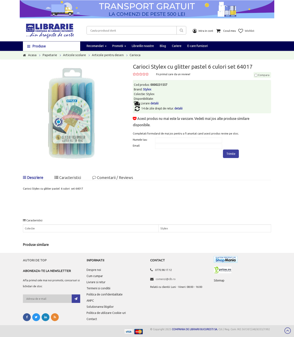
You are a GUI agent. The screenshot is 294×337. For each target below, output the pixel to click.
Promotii (117, 46)
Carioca (135, 55)
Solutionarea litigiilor (100, 306)
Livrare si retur (96, 282)
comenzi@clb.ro (166, 278)
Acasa (32, 55)
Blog (163, 46)
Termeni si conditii (98, 288)
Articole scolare (74, 55)
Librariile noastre (143, 46)
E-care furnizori (197, 46)
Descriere (33, 177)
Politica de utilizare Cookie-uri (106, 313)
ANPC (90, 300)
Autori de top (35, 260)
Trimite (230, 153)
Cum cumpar (95, 276)
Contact (92, 319)
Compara (262, 75)
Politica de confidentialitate (105, 294)
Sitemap (219, 280)
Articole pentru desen (108, 55)
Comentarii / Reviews (112, 177)
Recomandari (95, 46)
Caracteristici (68, 177)
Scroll (287, 330)
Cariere (176, 46)
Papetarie (49, 55)
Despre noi (94, 270)
